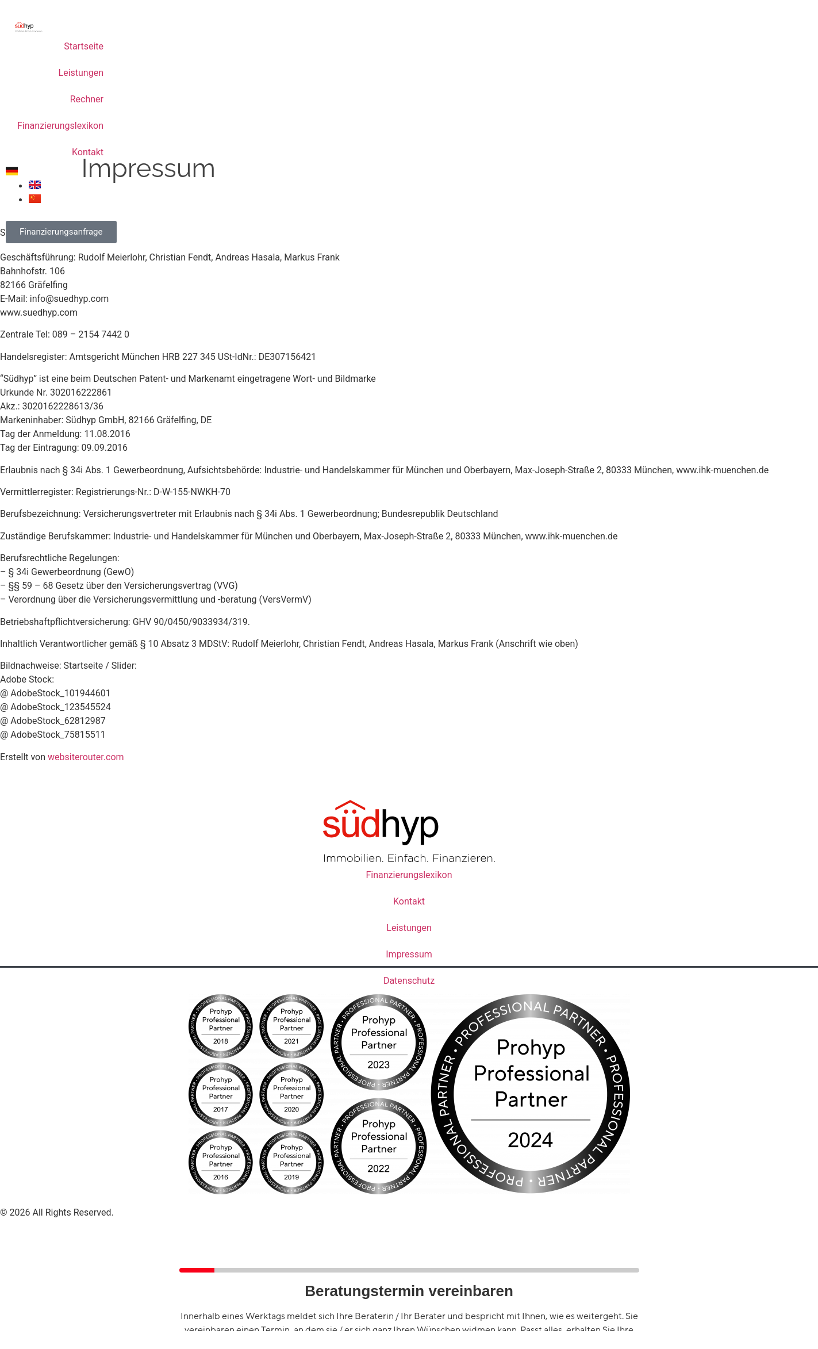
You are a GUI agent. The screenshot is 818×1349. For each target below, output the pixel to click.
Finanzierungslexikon (60, 125)
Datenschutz (409, 980)
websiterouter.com (86, 757)
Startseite (83, 46)
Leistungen (81, 72)
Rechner (86, 99)
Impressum (409, 954)
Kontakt (87, 152)
